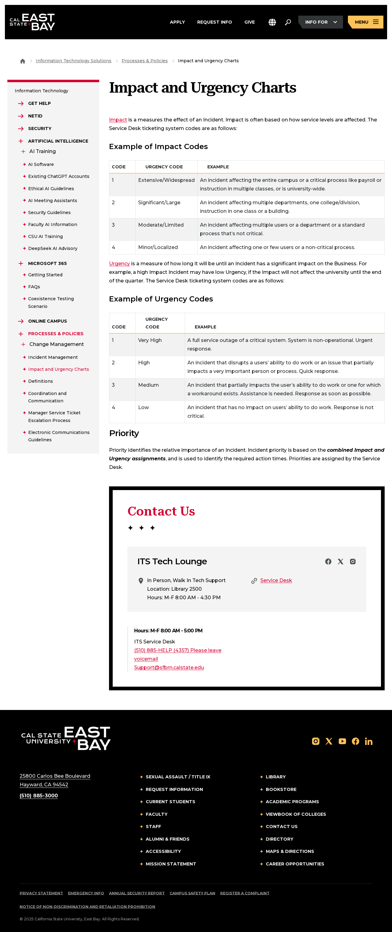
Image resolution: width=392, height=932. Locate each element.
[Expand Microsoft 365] (21, 263)
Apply (177, 22)
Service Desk (276, 580)
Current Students (170, 801)
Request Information (174, 789)
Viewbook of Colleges (296, 814)
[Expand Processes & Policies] (21, 334)
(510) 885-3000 (39, 796)
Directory (279, 839)
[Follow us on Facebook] (355, 741)
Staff (153, 826)
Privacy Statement (41, 893)
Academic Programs (292, 801)
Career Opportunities (295, 864)
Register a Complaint (245, 893)
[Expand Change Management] (23, 344)
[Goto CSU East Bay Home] (23, 60)
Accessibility (163, 851)
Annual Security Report (137, 893)
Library (276, 777)
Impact (118, 120)
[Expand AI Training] (23, 151)
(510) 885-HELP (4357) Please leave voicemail (177, 654)
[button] (272, 22)
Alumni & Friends (168, 839)
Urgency (119, 264)
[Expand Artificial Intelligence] (21, 141)
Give (249, 22)
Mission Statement (171, 864)
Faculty (157, 814)
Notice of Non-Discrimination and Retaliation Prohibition (87, 906)
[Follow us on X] (329, 741)
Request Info (214, 22)
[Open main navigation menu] (365, 22)
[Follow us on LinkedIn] (368, 741)
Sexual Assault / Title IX (178, 777)
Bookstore (281, 789)
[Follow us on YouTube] (342, 741)
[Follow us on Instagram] (315, 741)
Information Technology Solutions (73, 60)
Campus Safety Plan (192, 893)
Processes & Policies (145, 60)
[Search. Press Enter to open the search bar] (287, 22)
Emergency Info (86, 893)
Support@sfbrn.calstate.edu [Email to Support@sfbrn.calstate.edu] (169, 667)
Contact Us (282, 826)
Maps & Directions (290, 851)
